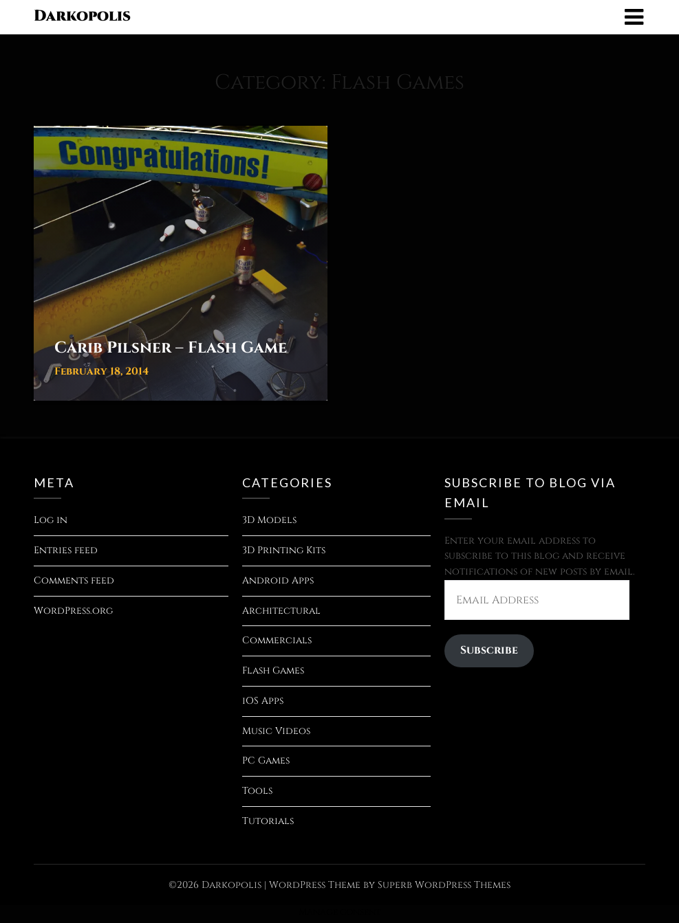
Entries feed (66, 550)
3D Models (269, 519)
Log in (50, 519)
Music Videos (276, 730)
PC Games (266, 760)
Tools (257, 790)
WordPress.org (73, 610)
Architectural (281, 610)
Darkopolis (82, 16)
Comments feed (74, 580)
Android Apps (278, 580)
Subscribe (489, 650)
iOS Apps (262, 700)
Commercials (277, 640)
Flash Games (273, 670)
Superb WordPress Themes (444, 884)
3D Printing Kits (283, 550)
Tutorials (268, 820)
